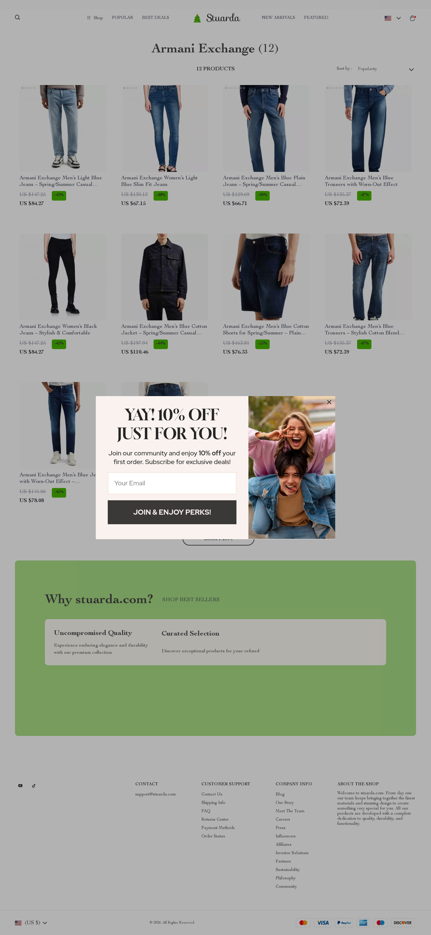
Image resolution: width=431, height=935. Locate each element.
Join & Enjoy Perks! (172, 512)
